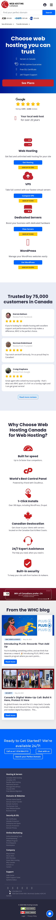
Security (8, 693)
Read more (10, 661)
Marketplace (10, 845)
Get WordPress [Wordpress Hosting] (28, 262)
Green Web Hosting (12, 860)
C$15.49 (21, 18)
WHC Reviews (10, 858)
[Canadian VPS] (28, 178)
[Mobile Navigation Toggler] (51, 5)
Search (49, 12)
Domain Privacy (11, 828)
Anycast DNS (10, 789)
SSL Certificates (11, 819)
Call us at (17, 751)
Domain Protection (12, 826)
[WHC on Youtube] (27, 888)
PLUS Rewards (11, 843)
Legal (23, 916)
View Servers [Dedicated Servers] (28, 229)
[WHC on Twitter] (13, 888)
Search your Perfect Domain (28, 756)
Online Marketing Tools (14, 836)
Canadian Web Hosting (14, 778)
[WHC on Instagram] (23, 888)
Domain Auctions (12, 804)
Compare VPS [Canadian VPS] (28, 195)
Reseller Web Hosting (13, 782)
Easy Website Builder (13, 808)
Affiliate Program (12, 841)
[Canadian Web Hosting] (28, 145)
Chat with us (44, 751)
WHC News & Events (12, 639)
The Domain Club (12, 806)
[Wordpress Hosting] (28, 244)
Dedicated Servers (12, 784)
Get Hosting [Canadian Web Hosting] (28, 162)
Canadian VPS (11, 780)
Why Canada (10, 862)
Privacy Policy (32, 916)
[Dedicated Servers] (28, 211)
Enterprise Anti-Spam (13, 823)
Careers (8, 867)
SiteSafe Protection (12, 821)
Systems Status (11, 880)
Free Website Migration (14, 791)
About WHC (10, 856)
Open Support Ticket (13, 877)
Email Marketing (11, 838)
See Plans (28, 83)
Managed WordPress (13, 787)
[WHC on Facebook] (8, 888)
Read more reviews (28, 397)
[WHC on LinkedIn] (18, 888)
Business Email (11, 811)
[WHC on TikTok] (32, 888)
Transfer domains (23, 24)
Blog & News (10, 853)
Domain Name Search (13, 799)
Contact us (10, 865)
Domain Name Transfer (14, 802)
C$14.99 (34, 18)
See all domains (8, 24)
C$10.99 (6, 18)
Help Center (10, 875)
